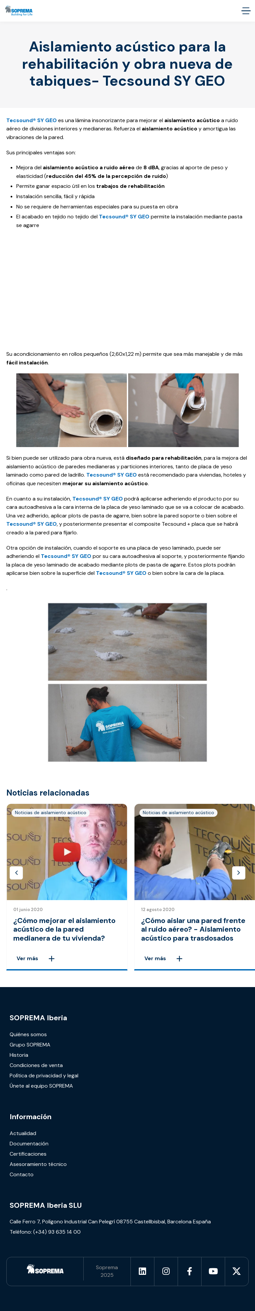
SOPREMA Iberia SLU (46, 1205)
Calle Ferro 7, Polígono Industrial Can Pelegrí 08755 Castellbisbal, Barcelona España (110, 1221)
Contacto (22, 1174)
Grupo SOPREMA (30, 1044)
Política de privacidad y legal (44, 1075)
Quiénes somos (28, 1034)
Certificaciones (28, 1153)
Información (30, 1116)
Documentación (29, 1143)
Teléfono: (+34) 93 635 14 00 (45, 1231)
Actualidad (23, 1133)
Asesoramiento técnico (38, 1164)
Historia (19, 1054)
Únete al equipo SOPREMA (41, 1085)
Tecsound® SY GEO (66, 556)
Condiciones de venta (36, 1065)
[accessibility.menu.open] (246, 11)
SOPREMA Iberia (38, 1018)
